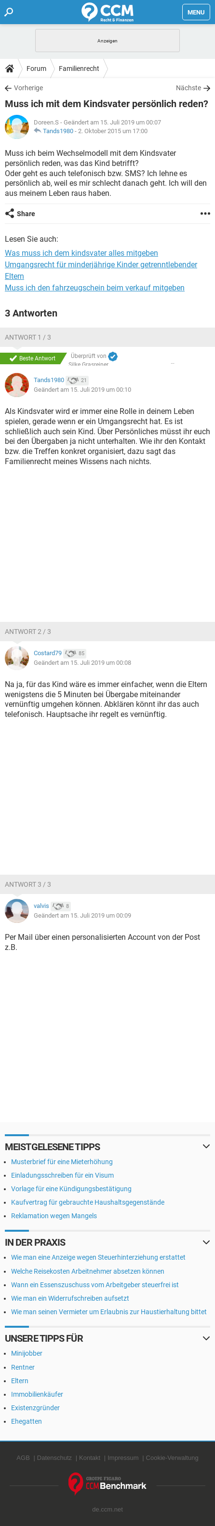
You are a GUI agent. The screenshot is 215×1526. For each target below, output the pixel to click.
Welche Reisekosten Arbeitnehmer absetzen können (87, 1271)
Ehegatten (26, 1421)
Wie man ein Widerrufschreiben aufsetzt (70, 1298)
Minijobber (26, 1353)
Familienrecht (79, 68)
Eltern (19, 1381)
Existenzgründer (35, 1408)
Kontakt (89, 1457)
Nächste (188, 88)
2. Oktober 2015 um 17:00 (113, 131)
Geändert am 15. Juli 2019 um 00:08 (82, 662)
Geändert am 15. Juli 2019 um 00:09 (82, 915)
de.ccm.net (107, 1509)
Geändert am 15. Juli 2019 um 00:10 (82, 389)
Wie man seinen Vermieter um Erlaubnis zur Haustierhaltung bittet (109, 1312)
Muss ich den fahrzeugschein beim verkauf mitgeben (95, 287)
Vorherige (28, 88)
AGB (22, 1457)
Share (26, 214)
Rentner (23, 1367)
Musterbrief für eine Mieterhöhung (62, 1162)
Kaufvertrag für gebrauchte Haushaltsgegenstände (87, 1202)
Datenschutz (54, 1457)
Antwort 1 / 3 (28, 337)
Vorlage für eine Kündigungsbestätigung (71, 1189)
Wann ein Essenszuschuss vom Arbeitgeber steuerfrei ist (95, 1285)
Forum (36, 68)
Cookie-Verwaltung (172, 1457)
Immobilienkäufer (37, 1394)
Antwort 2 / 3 (28, 631)
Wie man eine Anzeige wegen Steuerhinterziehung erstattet (98, 1257)
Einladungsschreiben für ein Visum (62, 1175)
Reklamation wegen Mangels (54, 1216)
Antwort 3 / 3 (28, 884)
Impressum (123, 1457)
